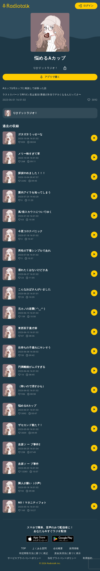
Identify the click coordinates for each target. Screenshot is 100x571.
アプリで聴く (49, 77)
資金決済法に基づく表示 (67, 553)
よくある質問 (39, 548)
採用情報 (74, 548)
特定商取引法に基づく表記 (33, 553)
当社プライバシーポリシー (62, 558)
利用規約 (87, 558)
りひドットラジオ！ (45, 67)
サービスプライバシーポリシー (24, 558)
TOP (23, 548)
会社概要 (58, 548)
